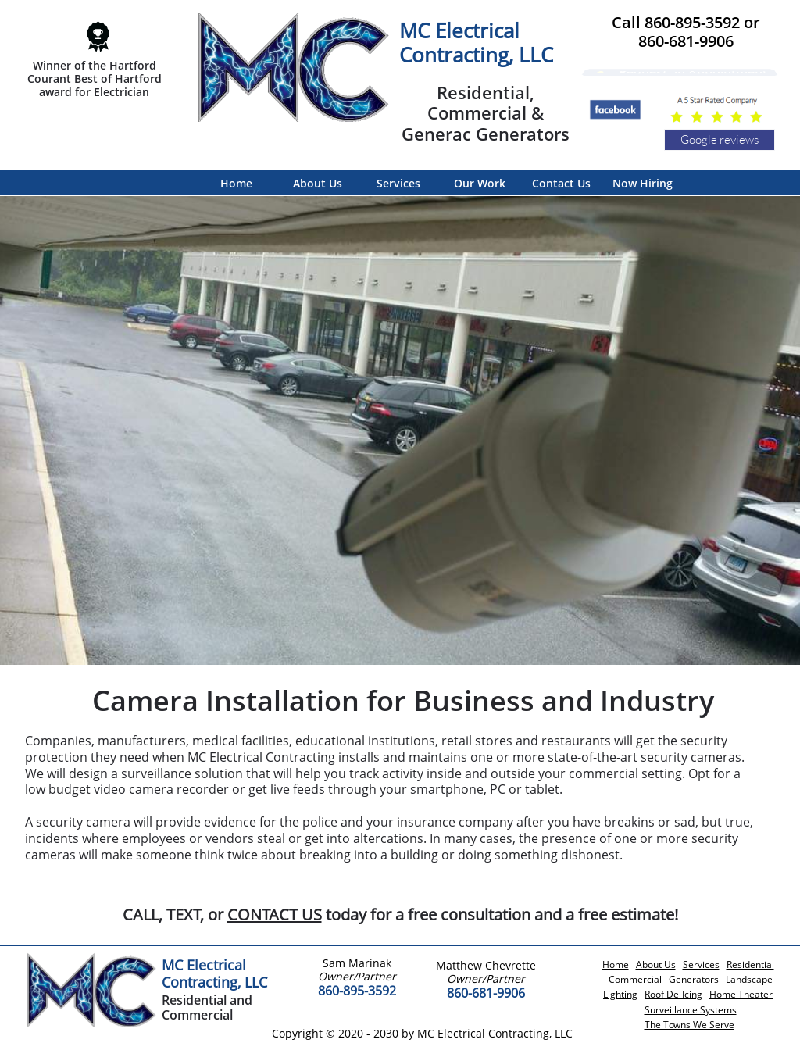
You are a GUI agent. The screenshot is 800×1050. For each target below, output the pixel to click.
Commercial (635, 979)
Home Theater (741, 994)
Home (615, 964)
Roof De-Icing (673, 994)
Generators (694, 979)
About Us (656, 964)
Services (701, 964)
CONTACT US (274, 914)
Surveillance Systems (691, 1009)
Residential (750, 964)
